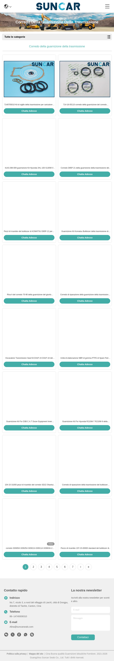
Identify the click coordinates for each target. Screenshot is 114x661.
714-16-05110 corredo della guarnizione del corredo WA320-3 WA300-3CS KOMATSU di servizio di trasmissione (85, 105)
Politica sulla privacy (16, 653)
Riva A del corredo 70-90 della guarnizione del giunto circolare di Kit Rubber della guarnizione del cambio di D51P (29, 294)
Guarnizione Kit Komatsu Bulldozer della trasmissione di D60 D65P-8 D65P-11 (84, 231)
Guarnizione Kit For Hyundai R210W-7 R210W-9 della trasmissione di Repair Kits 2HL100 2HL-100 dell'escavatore (85, 421)
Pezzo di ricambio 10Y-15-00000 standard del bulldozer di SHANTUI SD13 (85, 548)
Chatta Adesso (29, 111)
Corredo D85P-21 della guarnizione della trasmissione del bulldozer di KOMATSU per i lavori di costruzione (85, 168)
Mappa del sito (36, 653)
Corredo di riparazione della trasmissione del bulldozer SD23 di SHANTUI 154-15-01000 (85, 485)
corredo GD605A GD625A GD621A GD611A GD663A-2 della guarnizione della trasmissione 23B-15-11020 (29, 548)
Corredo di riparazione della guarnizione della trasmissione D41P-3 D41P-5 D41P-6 (84, 294)
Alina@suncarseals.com (21, 626)
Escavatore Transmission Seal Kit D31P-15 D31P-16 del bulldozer (29, 358)
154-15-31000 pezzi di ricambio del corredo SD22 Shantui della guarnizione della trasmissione (29, 485)
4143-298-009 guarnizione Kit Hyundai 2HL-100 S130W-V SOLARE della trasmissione (29, 168)
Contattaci (83, 637)
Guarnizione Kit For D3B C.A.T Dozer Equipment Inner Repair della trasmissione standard (29, 421)
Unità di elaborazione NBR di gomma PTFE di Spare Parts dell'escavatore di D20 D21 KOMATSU (84, 358)
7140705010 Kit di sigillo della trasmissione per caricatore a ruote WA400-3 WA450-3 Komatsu (29, 105)
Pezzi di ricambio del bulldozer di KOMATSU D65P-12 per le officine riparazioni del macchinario (29, 231)
